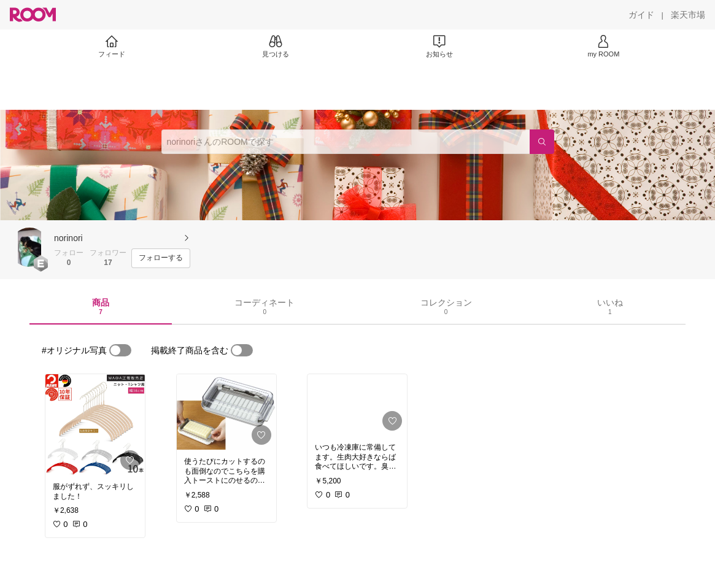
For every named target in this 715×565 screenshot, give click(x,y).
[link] (95, 424)
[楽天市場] (688, 14)
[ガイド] (641, 14)
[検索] (542, 141)
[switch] (120, 350)
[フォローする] (160, 258)
